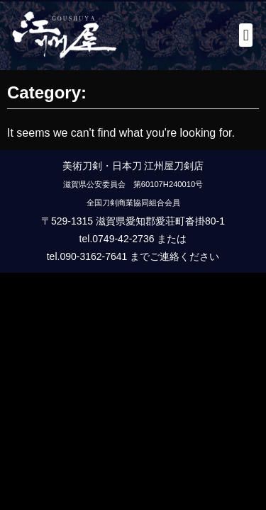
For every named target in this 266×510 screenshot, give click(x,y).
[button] (246, 35)
